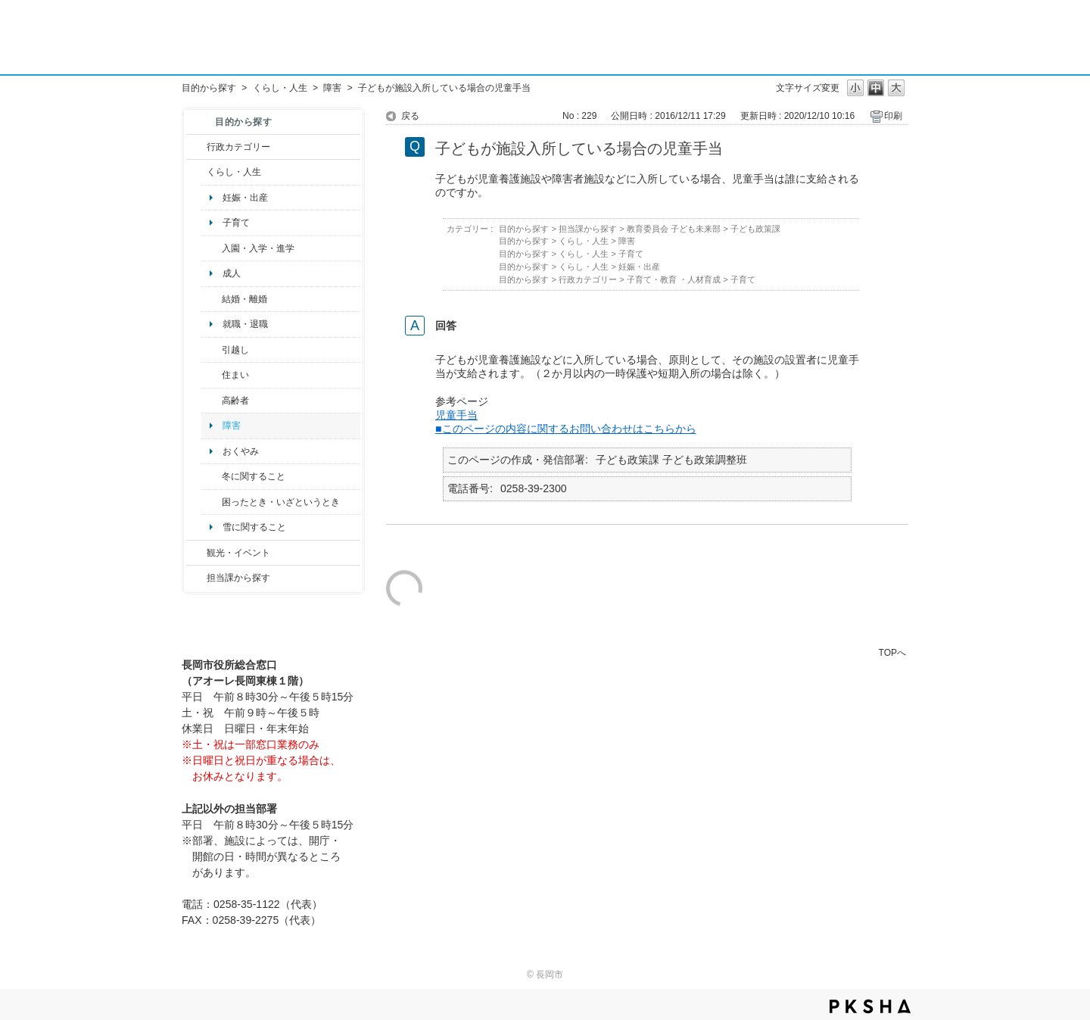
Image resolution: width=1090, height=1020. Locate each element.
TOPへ (892, 652)
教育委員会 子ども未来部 (674, 228)
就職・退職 (245, 324)
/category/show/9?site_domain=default (196, 578)
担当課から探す (238, 577)
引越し (235, 350)
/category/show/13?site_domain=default (211, 400)
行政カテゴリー (238, 147)
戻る (410, 116)
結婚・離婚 (244, 299)
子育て (236, 222)
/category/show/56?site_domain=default (211, 299)
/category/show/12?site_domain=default (196, 172)
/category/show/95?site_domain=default (211, 502)
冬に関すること (253, 476)
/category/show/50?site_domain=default (211, 248)
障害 (332, 88)
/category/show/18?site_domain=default (196, 553)
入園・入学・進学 (258, 248)
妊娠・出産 (245, 197)
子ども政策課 (755, 228)
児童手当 (456, 415)
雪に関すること (254, 527)
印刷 (893, 116)
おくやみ (241, 451)
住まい (235, 375)
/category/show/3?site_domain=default (196, 147)
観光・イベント (238, 552)
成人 (232, 273)
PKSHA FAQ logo (870, 1006)
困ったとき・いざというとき (281, 502)
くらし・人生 (280, 88)
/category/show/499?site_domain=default (211, 476)
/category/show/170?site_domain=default (211, 375)
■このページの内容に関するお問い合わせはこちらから (565, 429)
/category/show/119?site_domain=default (211, 350)
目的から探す (209, 88)
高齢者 (235, 400)
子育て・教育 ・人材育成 (674, 279)
